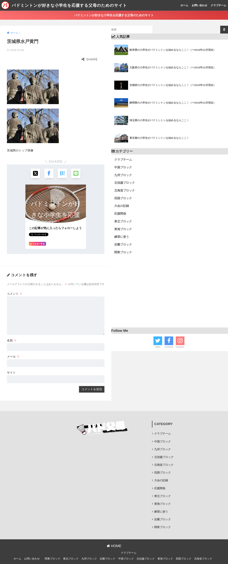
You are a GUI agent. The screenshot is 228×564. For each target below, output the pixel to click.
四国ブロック (123, 198)
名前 (12, 329)
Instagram (180, 347)
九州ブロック (123, 175)
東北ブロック (123, 221)
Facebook (169, 347)
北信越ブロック (124, 182)
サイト (11, 361)
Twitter (157, 347)
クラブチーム (218, 5)
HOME (114, 535)
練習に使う (121, 236)
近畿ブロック (123, 244)
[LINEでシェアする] (76, 162)
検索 (224, 29)
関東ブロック (123, 252)
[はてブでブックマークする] (62, 162)
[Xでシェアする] (35, 162)
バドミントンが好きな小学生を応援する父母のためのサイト (64, 5)
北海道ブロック (124, 190)
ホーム (184, 5)
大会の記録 (121, 206)
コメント (14, 283)
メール (13, 345)
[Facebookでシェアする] (48, 162)
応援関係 (120, 213)
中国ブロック (123, 167)
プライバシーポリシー (114, 555)
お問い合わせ (199, 5)
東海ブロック (123, 229)
